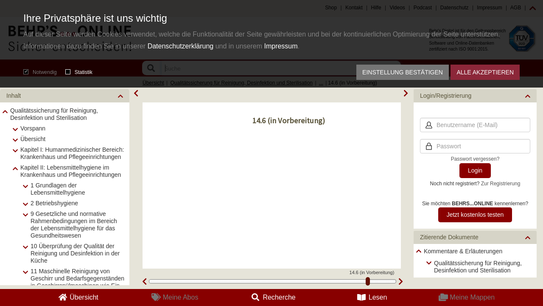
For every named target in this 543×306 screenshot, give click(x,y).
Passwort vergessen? (475, 159)
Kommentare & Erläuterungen (463, 251)
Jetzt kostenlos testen (475, 214)
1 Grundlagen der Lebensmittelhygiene (58, 189)
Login (475, 170)
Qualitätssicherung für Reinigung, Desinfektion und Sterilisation (54, 114)
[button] (64, 95)
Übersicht (32, 139)
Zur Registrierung (501, 184)
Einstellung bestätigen (402, 72)
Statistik (78, 72)
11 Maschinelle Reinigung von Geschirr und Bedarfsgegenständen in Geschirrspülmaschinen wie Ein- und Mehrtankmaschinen (77, 282)
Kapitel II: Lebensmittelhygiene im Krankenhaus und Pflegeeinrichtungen (70, 171)
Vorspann (32, 128)
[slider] (368, 281)
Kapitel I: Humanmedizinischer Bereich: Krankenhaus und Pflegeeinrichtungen (72, 153)
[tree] (475, 261)
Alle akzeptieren (485, 72)
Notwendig (40, 72)
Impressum (280, 46)
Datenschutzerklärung (181, 46)
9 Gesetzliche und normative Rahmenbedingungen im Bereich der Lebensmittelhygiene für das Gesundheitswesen (74, 224)
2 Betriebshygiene (54, 203)
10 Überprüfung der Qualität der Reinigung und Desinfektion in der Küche (75, 253)
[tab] (64, 95)
